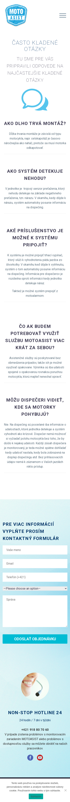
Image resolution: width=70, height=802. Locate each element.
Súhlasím (36, 796)
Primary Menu (62, 15)
